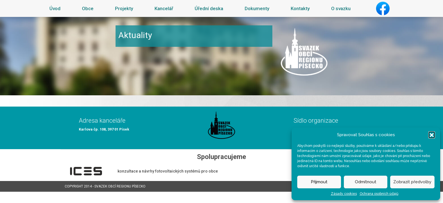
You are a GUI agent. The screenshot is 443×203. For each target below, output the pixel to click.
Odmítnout (365, 181)
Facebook (383, 8)
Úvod (54, 8)
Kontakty (300, 8)
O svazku (341, 8)
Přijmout (319, 181)
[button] (432, 135)
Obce (88, 8)
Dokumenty (257, 8)
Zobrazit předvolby (412, 181)
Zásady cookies (344, 194)
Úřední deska (209, 8)
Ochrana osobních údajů (379, 194)
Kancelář (164, 8)
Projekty (124, 8)
